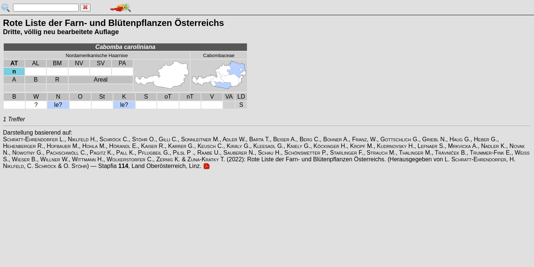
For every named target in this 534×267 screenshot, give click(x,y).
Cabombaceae (219, 55)
